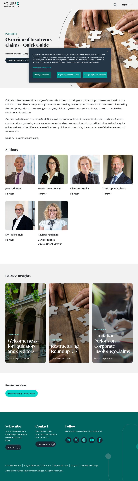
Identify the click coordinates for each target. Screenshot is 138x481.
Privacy (47, 465)
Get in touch (44, 444)
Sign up (11, 447)
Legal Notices (31, 465)
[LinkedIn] (68, 440)
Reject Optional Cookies (68, 75)
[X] (76, 440)
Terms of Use (61, 465)
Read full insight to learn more (21, 137)
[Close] (108, 51)
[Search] (115, 5)
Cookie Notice (13, 465)
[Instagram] (84, 440)
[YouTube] (92, 440)
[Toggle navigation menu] (127, 5)
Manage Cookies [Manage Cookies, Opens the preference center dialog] (41, 75)
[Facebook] (100, 440)
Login (74, 465)
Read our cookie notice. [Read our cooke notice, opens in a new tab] (42, 67)
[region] (70, 65)
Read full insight (16, 60)
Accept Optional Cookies (95, 75)
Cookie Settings (89, 465)
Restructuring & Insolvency (21, 393)
